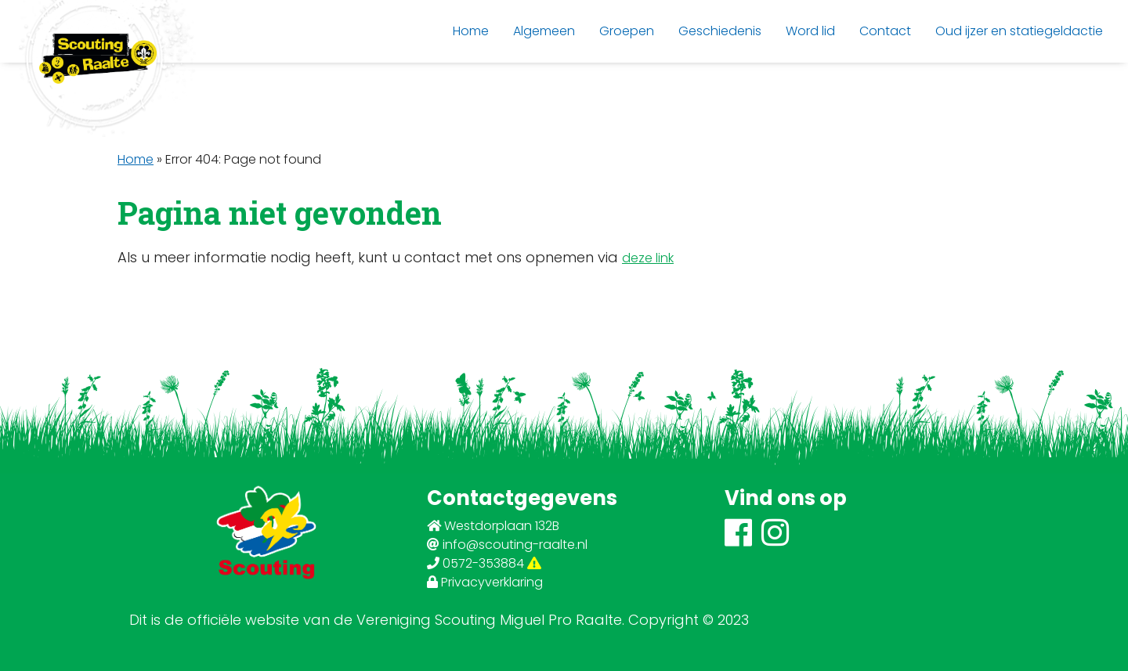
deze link (648, 258)
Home (136, 159)
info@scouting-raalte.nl (507, 545)
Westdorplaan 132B (493, 526)
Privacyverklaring (485, 582)
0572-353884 (484, 563)
